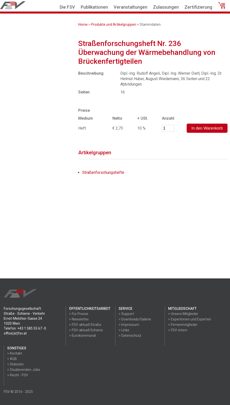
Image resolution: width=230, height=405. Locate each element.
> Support (126, 314)
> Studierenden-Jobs (23, 370)
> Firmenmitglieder (183, 325)
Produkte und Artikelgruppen (113, 24)
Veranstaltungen (130, 7)
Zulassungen (166, 7)
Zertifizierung (198, 7)
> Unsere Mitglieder (183, 314)
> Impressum (129, 325)
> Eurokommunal (82, 336)
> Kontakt (14, 353)
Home (83, 24)
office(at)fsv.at (15, 333)
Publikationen (94, 7)
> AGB (12, 359)
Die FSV (67, 7)
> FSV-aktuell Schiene (86, 330)
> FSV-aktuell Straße (85, 325)
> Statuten (15, 364)
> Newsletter (79, 319)
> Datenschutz (130, 336)
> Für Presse (78, 314)
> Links (124, 330)
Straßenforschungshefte (103, 172)
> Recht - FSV (17, 375)
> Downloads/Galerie (135, 319)
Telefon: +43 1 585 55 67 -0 (25, 328)
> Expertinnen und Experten (189, 319)
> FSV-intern (177, 330)
